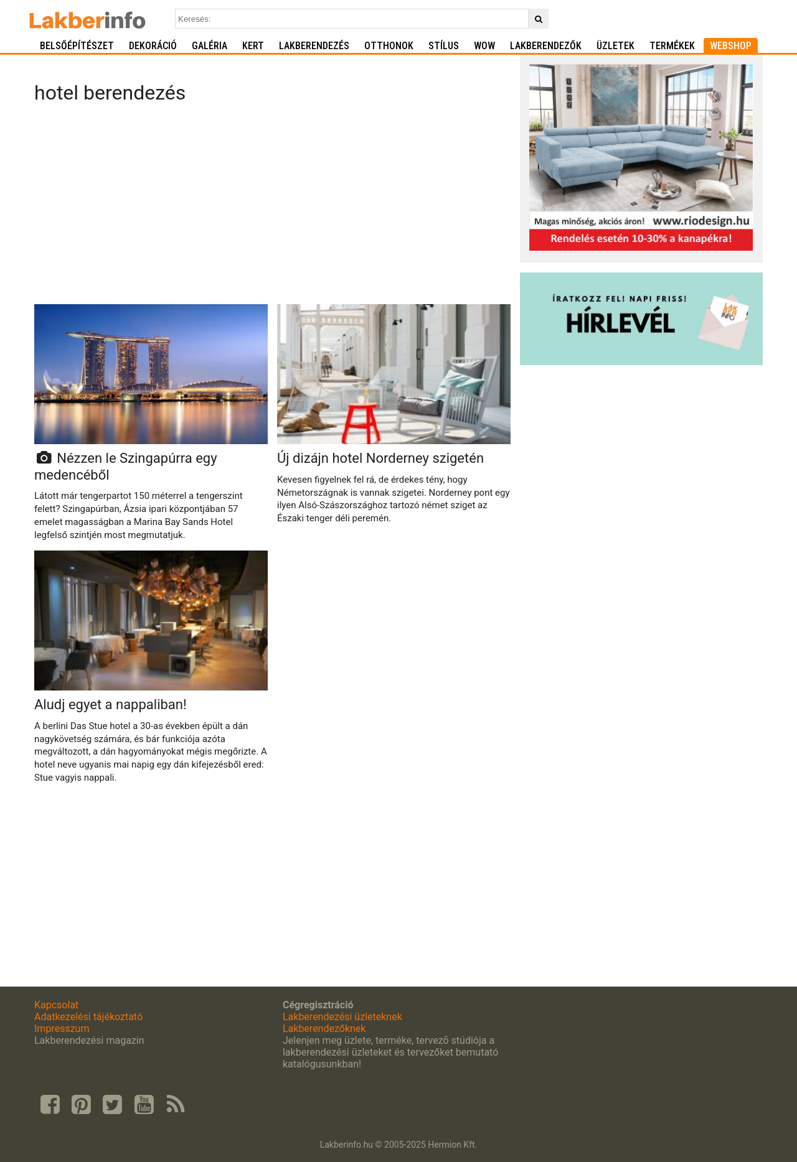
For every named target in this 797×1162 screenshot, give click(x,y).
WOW (484, 46)
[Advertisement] (272, 208)
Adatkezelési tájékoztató (88, 1017)
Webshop (731, 46)
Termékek (672, 46)
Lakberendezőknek (324, 1028)
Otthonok (388, 46)
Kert (253, 46)
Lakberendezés (314, 46)
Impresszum (61, 1028)
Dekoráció (153, 46)
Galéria (209, 46)
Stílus (443, 46)
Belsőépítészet (77, 46)
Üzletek (615, 46)
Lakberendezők (546, 46)
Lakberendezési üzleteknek (342, 1017)
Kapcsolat (56, 1005)
